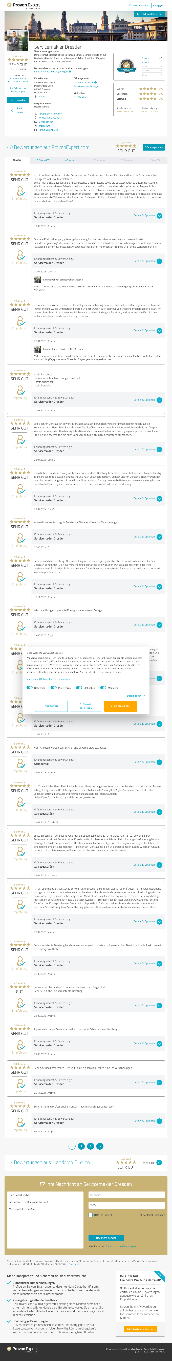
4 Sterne (145, 62)
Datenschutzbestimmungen (64, 680)
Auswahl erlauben (86, 708)
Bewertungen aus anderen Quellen (18, 80)
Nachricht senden (106, 1238)
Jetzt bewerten (18, 100)
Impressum (41, 680)
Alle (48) (17, 160)
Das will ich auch (138, 5)
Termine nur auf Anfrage (86, 86)
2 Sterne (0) (127, 160)
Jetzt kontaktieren (149, 14)
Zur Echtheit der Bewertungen (18, 90)
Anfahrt (42, 96)
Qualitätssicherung (134, 1348)
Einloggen (158, 5)
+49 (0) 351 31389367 (50, 114)
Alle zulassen (120, 708)
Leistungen (122, 93)
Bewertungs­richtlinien (115, 1348)
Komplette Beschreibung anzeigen (52, 71)
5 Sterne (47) (43, 160)
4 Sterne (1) (71, 160)
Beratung (121, 98)
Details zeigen (126, 697)
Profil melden (75, 1263)
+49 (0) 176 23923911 (50, 117)
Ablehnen (51, 708)
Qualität (120, 88)
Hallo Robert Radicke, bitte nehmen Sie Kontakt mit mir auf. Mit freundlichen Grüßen (45, 1220)
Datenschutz (148, 1348)
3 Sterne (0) (99, 160)
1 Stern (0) (154, 160)
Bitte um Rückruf (103, 1215)
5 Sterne (145, 58)
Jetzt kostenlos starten (140, 1329)
